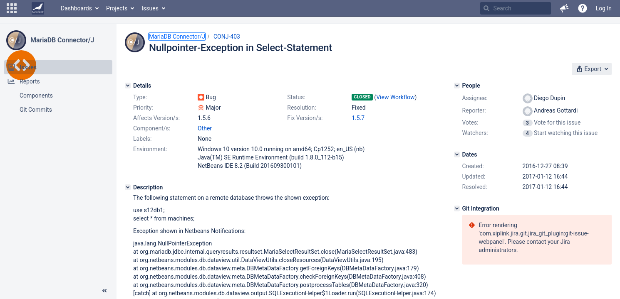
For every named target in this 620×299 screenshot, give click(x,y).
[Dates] (457, 154)
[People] (457, 85)
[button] (11, 8)
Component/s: (151, 128)
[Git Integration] (457, 208)
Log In (604, 8)
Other (205, 128)
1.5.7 (358, 118)
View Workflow (395, 97)
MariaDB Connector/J (62, 40)
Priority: (143, 107)
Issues (150, 8)
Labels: (142, 138)
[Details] (128, 85)
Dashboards (76, 8)
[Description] (128, 187)
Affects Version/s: (156, 118)
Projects (116, 8)
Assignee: (475, 98)
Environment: (150, 149)
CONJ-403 (226, 36)
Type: (140, 97)
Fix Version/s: (304, 118)
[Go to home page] (37, 8)
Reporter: (474, 110)
